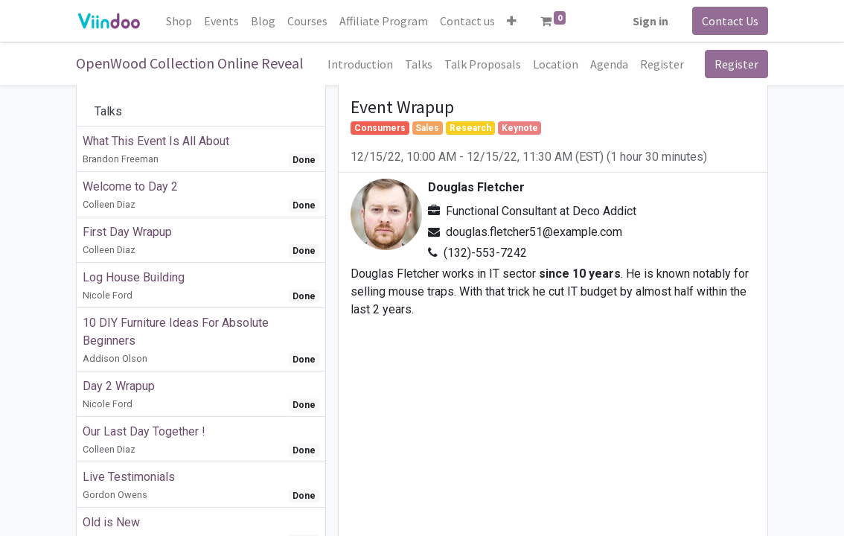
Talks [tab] (108, 111)
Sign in (650, 20)
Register (736, 64)
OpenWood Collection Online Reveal (190, 63)
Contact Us (730, 20)
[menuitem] (179, 21)
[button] (511, 21)
